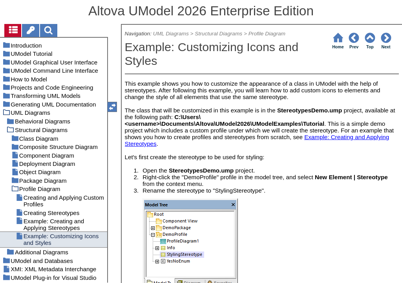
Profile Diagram (267, 34)
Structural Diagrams (218, 34)
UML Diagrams (171, 34)
